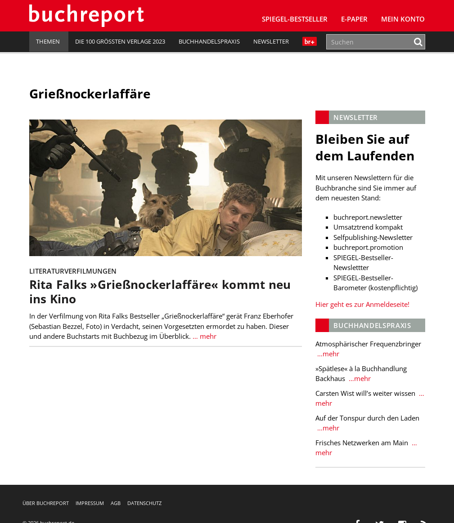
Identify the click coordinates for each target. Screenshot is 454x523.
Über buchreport (45, 503)
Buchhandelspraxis (209, 41)
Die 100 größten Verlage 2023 (120, 41)
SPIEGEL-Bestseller (295, 18)
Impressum (90, 503)
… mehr (203, 335)
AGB (116, 503)
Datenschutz (144, 503)
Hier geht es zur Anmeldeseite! (362, 304)
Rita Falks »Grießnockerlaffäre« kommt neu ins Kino (160, 291)
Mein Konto (403, 18)
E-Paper (354, 18)
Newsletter (271, 41)
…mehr (327, 353)
